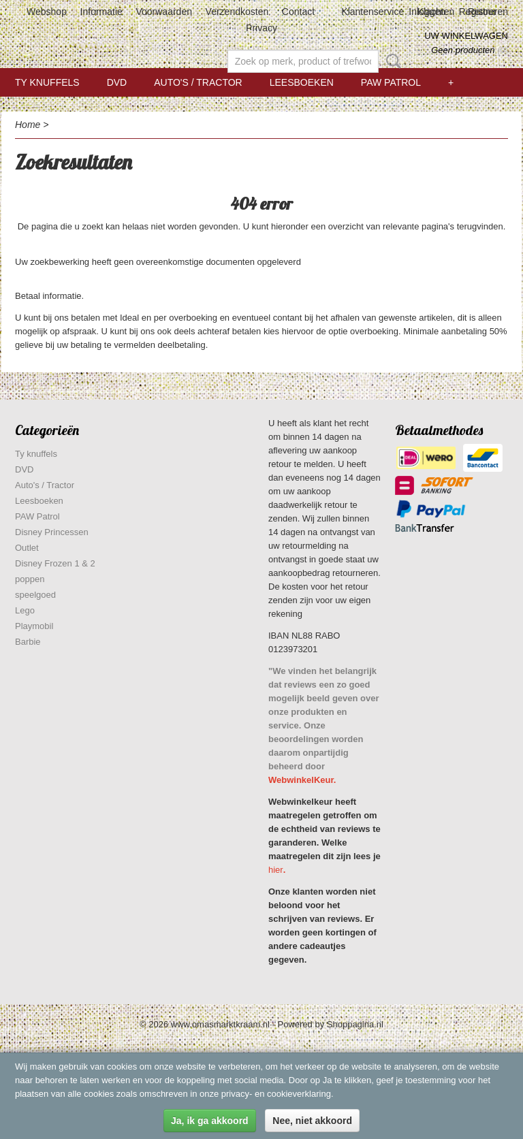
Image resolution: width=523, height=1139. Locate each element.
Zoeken (391, 61)
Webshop (47, 11)
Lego (25, 610)
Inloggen (427, 11)
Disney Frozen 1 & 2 (55, 563)
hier (275, 870)
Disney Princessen (52, 532)
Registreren (483, 11)
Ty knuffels (47, 82)
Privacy (261, 27)
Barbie (28, 642)
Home (27, 124)
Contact (298, 11)
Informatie (101, 11)
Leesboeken (302, 82)
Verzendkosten (237, 11)
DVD (117, 82)
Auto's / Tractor (198, 82)
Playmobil (34, 626)
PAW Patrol (391, 82)
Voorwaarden (164, 11)
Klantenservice (372, 11)
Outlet (27, 548)
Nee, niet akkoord (312, 1120)
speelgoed (35, 595)
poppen (29, 579)
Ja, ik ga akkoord (210, 1120)
